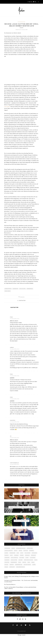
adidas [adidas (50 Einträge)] (13, 548)
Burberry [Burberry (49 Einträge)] (31, 550)
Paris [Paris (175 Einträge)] (29, 562)
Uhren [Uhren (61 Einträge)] (33, 564)
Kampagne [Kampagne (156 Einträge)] (7, 557)
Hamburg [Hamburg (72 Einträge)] (16, 555)
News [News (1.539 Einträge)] (19, 562)
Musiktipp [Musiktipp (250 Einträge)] (7, 562)
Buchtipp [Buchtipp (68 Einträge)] (26, 550)
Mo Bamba (7, 106)
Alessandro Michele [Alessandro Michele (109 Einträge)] (20, 548)
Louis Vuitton (22, 288)
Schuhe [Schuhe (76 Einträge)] (6, 564)
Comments (21, 297)
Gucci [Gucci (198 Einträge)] (11, 555)
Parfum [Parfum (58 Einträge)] (24, 562)
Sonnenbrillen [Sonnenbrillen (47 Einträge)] (18, 564)
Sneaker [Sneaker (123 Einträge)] (11, 564)
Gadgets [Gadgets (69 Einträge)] (6, 555)
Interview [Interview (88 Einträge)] (33, 555)
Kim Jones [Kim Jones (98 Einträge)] (22, 557)
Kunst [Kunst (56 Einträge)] (27, 557)
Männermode (21, 21)
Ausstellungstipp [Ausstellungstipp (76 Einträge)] (8, 550)
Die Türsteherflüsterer (10, 584)
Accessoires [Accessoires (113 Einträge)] (7, 548)
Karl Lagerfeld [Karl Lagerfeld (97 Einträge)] (14, 557)
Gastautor (22, 300)
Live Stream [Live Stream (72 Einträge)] (32, 557)
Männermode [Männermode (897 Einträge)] (14, 562)
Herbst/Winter (8, 288)
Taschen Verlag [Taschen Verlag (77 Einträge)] (27, 564)
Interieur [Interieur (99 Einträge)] (27, 555)
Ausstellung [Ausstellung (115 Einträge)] (30, 548)
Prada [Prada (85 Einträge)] (33, 562)
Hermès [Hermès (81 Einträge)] (21, 555)
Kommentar (15, 288)
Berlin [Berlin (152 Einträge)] (20, 550)
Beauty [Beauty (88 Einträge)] (15, 550)
